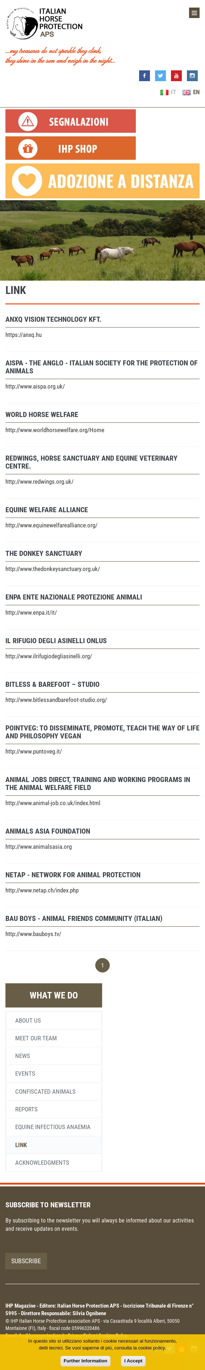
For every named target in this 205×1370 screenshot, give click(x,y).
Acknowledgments (42, 1162)
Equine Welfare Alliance (46, 509)
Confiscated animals (45, 1091)
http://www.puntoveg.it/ (33, 751)
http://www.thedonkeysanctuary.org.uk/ (52, 568)
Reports (26, 1109)
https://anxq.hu (23, 334)
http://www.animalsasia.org (38, 846)
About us (28, 1020)
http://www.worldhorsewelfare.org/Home (54, 430)
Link (21, 1145)
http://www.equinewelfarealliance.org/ (51, 525)
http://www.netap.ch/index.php (42, 890)
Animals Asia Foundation (47, 831)
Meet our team (36, 1038)
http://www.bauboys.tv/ (33, 934)
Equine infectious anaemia (53, 1126)
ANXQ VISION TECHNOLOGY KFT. (53, 319)
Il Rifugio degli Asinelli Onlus (56, 640)
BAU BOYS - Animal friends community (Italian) (83, 918)
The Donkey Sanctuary (43, 553)
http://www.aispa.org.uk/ (35, 386)
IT (168, 92)
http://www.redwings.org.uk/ (39, 481)
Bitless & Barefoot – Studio (52, 684)
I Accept (133, 1361)
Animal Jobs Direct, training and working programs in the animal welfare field (97, 783)
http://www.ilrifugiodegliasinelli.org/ (48, 656)
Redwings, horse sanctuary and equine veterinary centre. (91, 462)
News (22, 1055)
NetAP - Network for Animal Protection (73, 874)
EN (191, 92)
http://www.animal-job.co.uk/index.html (52, 803)
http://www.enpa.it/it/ (31, 612)
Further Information (86, 1361)
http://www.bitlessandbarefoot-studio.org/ (56, 699)
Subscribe (26, 1261)
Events (25, 1073)
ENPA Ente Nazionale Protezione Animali (73, 597)
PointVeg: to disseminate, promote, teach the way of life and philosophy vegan (102, 732)
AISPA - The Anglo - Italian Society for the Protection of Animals (101, 367)
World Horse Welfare (41, 414)
